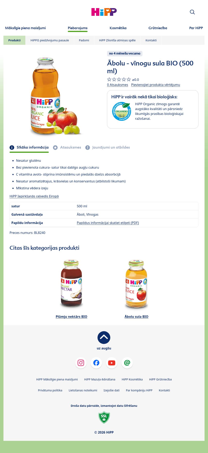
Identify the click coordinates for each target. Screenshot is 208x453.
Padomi (84, 40)
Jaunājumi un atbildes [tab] (111, 147)
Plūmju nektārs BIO (71, 316)
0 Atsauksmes (117, 84)
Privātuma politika (50, 390)
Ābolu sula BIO (136, 316)
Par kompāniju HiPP (139, 390)
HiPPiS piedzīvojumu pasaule (49, 40)
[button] (192, 12)
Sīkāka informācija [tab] (32, 147)
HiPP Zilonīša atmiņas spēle (117, 40)
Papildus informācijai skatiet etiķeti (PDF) (108, 223)
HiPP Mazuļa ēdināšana (99, 379)
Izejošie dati (111, 390)
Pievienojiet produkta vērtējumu (155, 84)
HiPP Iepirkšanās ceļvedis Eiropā (34, 196)
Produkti (14, 40)
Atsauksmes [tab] (70, 147)
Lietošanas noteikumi (83, 390)
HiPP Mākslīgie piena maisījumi (57, 379)
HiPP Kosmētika (132, 379)
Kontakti (151, 40)
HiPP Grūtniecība (160, 379)
